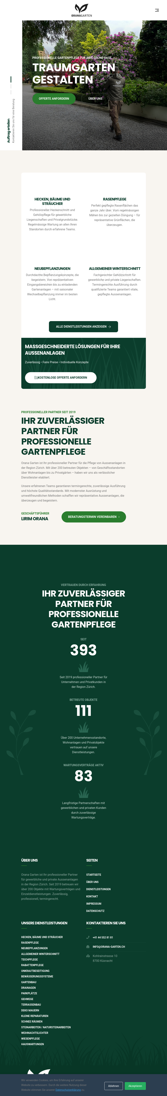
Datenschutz (95, 910)
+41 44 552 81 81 (103, 937)
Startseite (93, 874)
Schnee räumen (31, 1021)
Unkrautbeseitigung (35, 970)
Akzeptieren (135, 1085)
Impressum (93, 903)
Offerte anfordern (54, 98)
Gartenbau (28, 982)
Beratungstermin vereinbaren (93, 517)
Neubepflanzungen (52, 268)
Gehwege (27, 999)
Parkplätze (29, 993)
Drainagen (28, 987)
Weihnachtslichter (34, 1032)
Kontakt (92, 896)
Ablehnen (113, 1085)
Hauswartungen (32, 1044)
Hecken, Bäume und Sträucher (52, 201)
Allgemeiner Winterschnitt (114, 268)
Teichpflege (29, 959)
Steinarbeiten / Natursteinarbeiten (46, 1027)
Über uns (95, 98)
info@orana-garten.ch (109, 946)
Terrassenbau (31, 1004)
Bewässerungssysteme (37, 976)
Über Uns (92, 882)
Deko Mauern (30, 1010)
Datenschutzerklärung (68, 1089)
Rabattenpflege (32, 965)
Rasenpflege (114, 199)
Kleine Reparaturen (34, 1016)
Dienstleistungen (98, 889)
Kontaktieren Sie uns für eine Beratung (13, 121)
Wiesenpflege (30, 1038)
